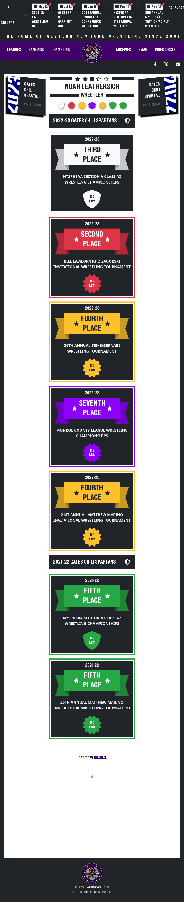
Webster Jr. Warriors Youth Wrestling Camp (66, 24)
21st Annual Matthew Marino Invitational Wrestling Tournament (92, 521)
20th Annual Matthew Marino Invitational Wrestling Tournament (92, 713)
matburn (100, 757)
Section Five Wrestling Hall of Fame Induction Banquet (40, 26)
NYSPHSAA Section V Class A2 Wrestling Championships (92, 179)
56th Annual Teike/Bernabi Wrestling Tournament (92, 352)
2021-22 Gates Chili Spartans (84, 570)
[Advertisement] (26, 199)
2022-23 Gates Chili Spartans (85, 121)
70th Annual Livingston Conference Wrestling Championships (94, 22)
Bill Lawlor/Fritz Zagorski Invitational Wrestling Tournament (92, 263)
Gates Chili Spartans (31, 92)
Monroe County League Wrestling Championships (92, 437)
